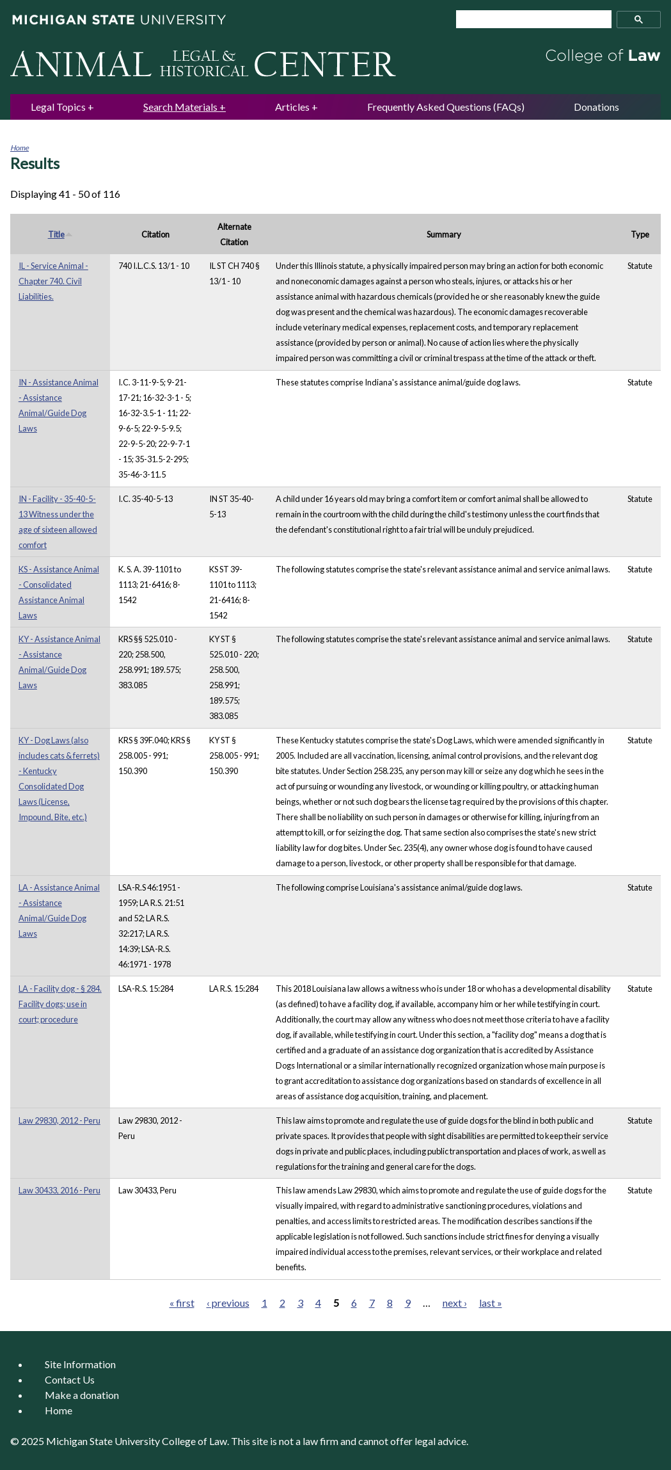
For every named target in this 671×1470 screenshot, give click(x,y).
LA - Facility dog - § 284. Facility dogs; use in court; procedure (60, 1003)
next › (455, 1302)
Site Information (80, 1364)
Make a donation (82, 1395)
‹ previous (228, 1302)
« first (182, 1302)
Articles (292, 107)
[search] (528, 19)
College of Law (194, 1441)
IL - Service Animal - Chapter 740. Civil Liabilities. (53, 281)
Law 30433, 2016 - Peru (59, 1190)
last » (490, 1302)
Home (19, 147)
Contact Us (70, 1379)
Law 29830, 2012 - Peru (59, 1120)
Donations (596, 107)
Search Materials (180, 107)
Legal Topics (58, 107)
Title (60, 234)
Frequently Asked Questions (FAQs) (446, 107)
